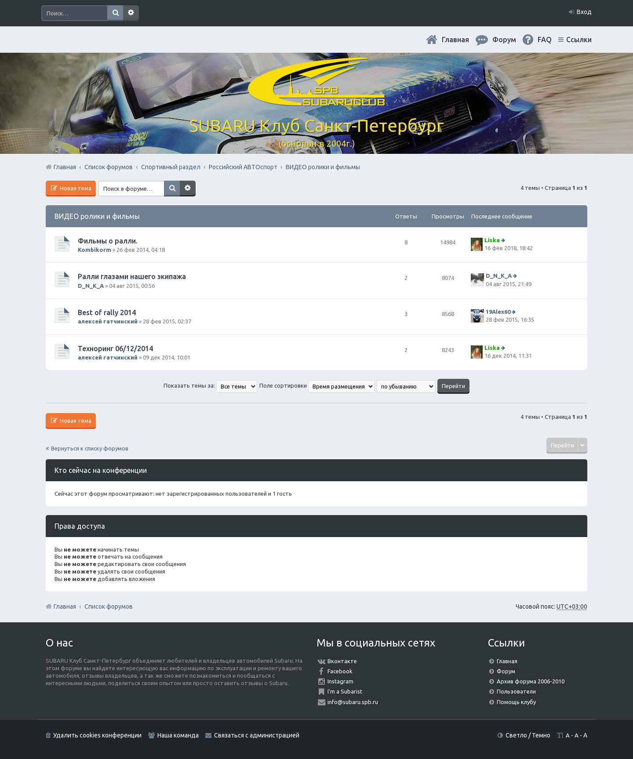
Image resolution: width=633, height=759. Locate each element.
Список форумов (108, 606)
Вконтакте (342, 661)
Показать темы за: (210, 385)
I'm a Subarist (344, 691)
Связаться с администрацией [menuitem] (256, 735)
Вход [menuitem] (584, 11)
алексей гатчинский (108, 321)
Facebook (340, 671)
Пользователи (516, 691)
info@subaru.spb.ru (352, 702)
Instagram (340, 681)
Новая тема (74, 188)
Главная (455, 40)
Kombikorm (94, 250)
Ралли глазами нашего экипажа (132, 276)
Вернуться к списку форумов (89, 448)
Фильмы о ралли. (108, 241)
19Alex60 (498, 312)
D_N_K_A (91, 286)
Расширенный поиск (131, 13)
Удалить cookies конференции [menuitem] (97, 735)
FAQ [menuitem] (545, 40)
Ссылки (579, 40)
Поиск (115, 13)
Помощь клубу (516, 702)
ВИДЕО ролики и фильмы (97, 216)
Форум (506, 671)
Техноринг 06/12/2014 (115, 348)
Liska (492, 240)
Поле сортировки (317, 385)
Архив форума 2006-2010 (530, 681)
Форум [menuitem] (504, 40)
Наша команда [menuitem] (178, 735)
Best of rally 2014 (107, 312)
